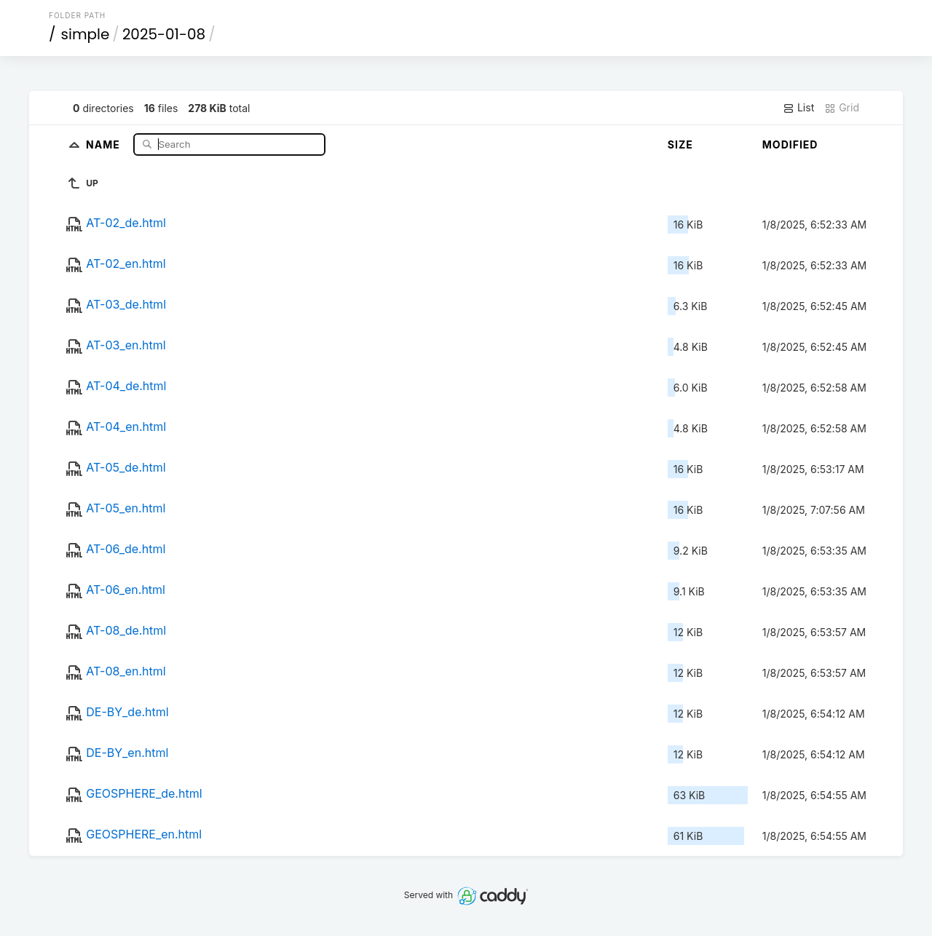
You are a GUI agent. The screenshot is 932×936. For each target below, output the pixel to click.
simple (85, 34)
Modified (790, 144)
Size (680, 144)
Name (104, 144)
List (798, 107)
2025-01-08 (163, 34)
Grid (841, 107)
